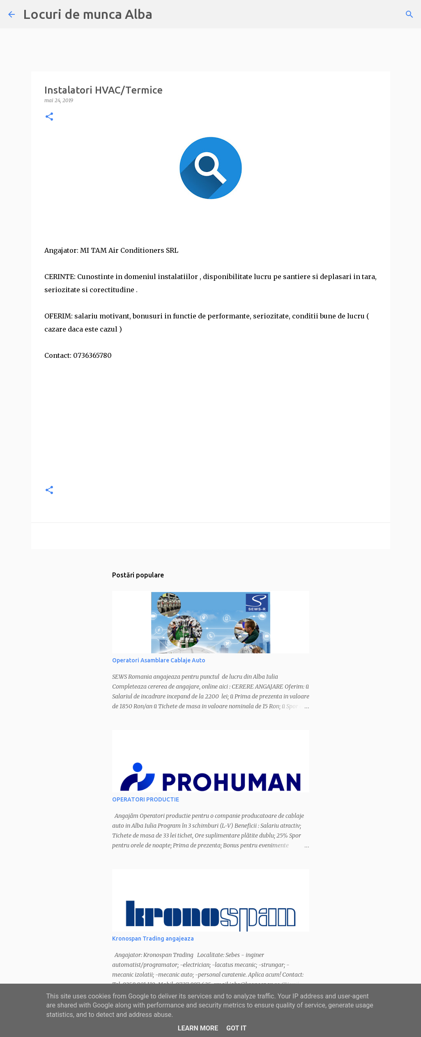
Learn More (198, 1028)
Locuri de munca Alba (87, 14)
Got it (236, 1028)
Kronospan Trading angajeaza (153, 938)
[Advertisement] (210, 419)
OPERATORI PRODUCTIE (145, 799)
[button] (49, 117)
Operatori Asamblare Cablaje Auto (158, 660)
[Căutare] (409, 14)
